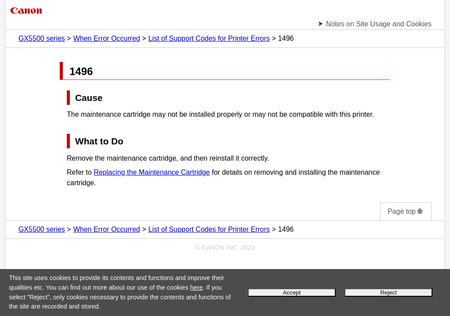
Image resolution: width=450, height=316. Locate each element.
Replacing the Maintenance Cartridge (152, 172)
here (196, 287)
